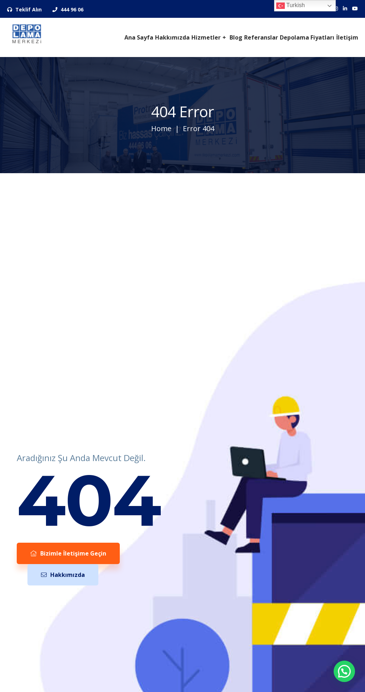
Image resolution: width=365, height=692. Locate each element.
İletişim (347, 37)
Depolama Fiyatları (307, 37)
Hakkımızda (172, 37)
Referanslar (261, 37)
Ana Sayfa (138, 37)
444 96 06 (67, 9)
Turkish (290, 5)
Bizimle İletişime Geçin (68, 553)
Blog (236, 37)
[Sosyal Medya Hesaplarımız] (345, 8)
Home (161, 128)
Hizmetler (206, 37)
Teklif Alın (24, 9)
